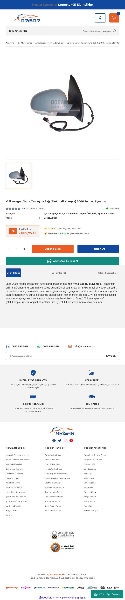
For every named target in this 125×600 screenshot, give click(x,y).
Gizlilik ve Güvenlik (14, 473)
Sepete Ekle (53, 248)
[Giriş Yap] (100, 18)
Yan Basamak (90, 469)
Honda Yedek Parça (53, 469)
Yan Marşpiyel (90, 483)
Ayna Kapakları (106, 213)
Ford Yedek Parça (52, 464)
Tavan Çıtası (89, 478)
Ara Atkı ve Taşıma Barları (95, 455)
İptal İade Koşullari (14, 464)
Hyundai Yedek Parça (54, 487)
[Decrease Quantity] (9, 249)
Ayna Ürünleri (88, 213)
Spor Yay (87, 473)
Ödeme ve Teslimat (14, 469)
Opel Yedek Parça (53, 506)
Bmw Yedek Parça (53, 455)
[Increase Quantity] (24, 249)
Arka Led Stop (90, 492)
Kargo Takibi (11, 510)
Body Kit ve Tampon (93, 460)
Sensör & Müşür (91, 510)
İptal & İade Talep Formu (16, 497)
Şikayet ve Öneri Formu (16, 501)
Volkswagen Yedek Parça (56, 473)
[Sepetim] (114, 17)
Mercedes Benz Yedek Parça (57, 478)
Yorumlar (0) (59, 273)
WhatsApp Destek (107, 594)
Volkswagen (50, 217)
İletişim (9, 515)
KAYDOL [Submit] (111, 356)
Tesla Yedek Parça (53, 510)
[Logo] (28, 18)
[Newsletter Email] (62, 356)
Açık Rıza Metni (13, 483)
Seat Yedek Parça (52, 483)
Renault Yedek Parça (54, 497)
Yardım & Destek (13, 506)
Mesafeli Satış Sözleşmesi (17, 455)
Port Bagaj (88, 487)
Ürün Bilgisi (13, 273)
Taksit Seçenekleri (108, 273)
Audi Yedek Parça (52, 460)
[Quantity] (17, 249)
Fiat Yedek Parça (52, 501)
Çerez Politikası (13, 478)
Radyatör (88, 506)
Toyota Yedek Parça (53, 492)
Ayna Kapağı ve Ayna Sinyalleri (61, 213)
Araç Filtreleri (90, 497)
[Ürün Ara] (80, 31)
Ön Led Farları (90, 464)
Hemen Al (98, 248)
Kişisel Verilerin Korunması (17, 460)
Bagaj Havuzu (90, 501)
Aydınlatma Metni (14, 487)
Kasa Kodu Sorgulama (15, 492)
